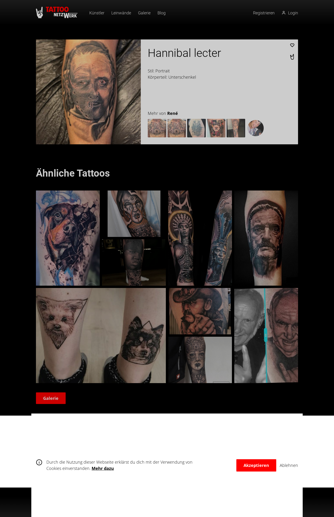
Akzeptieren (256, 465)
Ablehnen (289, 465)
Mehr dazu (103, 468)
